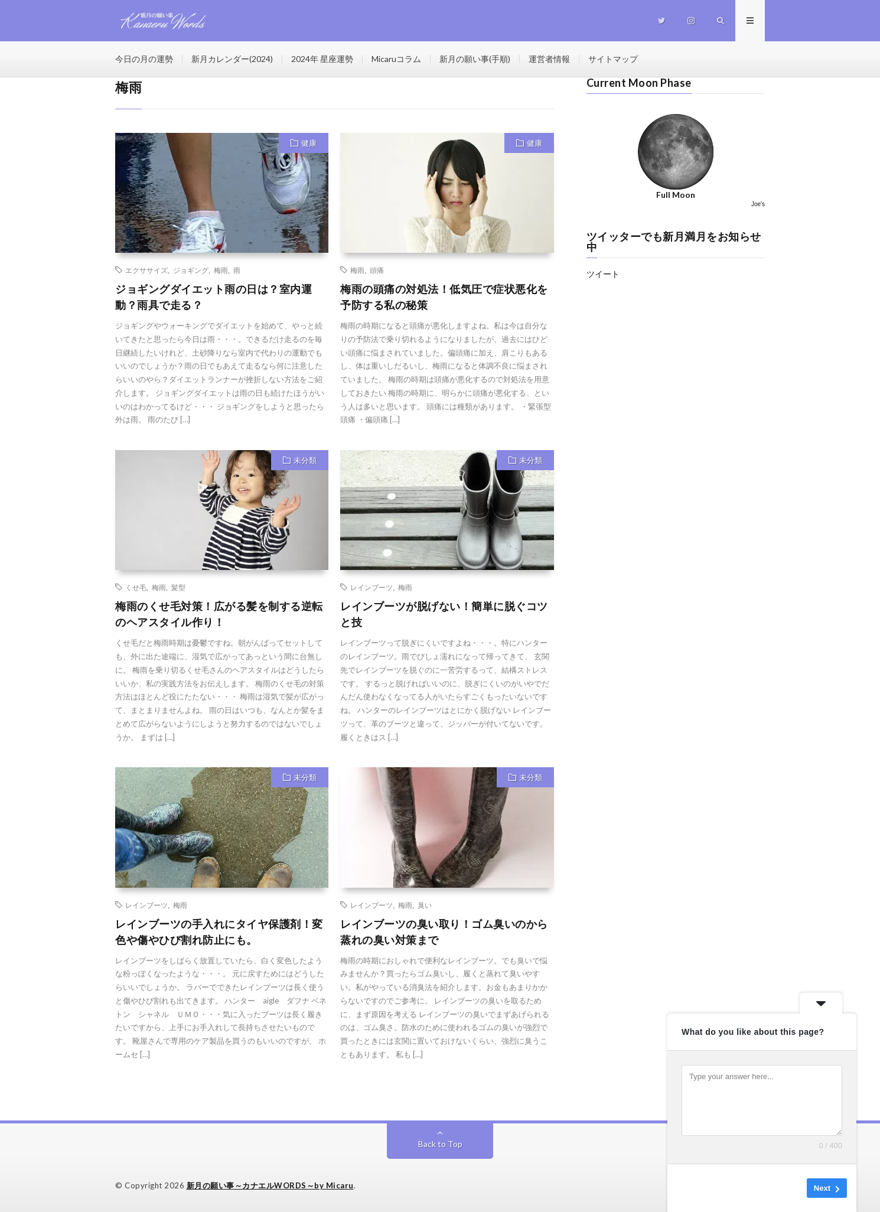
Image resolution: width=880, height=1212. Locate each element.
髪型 (178, 587)
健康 (309, 143)
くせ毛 (135, 587)
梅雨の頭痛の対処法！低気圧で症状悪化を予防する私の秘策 (444, 296)
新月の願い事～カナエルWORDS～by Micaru (270, 1185)
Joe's (758, 204)
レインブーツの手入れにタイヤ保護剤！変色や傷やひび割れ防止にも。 (219, 931)
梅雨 (221, 269)
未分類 (305, 460)
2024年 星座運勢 (322, 59)
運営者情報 (549, 59)
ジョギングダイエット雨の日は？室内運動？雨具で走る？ (213, 296)
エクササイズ (146, 269)
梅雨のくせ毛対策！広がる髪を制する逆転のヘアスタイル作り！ (219, 614)
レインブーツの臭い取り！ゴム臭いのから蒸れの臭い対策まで (444, 931)
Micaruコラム (396, 59)
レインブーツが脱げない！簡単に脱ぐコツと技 (444, 614)
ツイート (603, 274)
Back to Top (440, 1144)
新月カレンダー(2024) (232, 59)
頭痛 (377, 269)
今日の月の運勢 (144, 59)
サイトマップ (613, 59)
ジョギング (190, 269)
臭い (425, 904)
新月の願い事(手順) (474, 59)
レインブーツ (371, 587)
